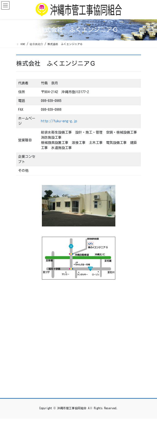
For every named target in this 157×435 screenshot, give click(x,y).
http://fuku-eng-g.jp (59, 121)
